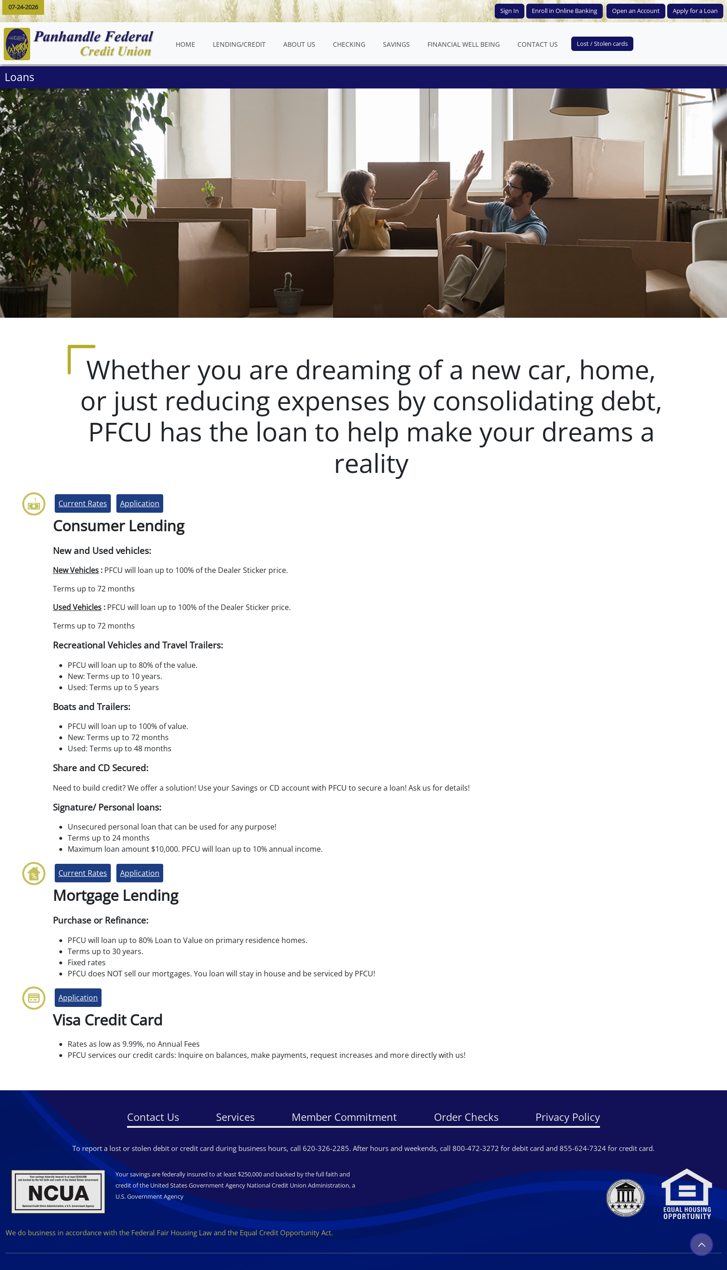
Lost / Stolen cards (602, 43)
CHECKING (349, 44)
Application (139, 503)
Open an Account (636, 10)
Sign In (509, 10)
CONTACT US (542, 44)
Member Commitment (344, 1117)
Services (235, 1117)
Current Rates (82, 503)
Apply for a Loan (695, 10)
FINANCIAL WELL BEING (468, 44)
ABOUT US (303, 44)
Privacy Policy (568, 1117)
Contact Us (153, 1117)
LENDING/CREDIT (239, 44)
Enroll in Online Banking (564, 10)
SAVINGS (396, 44)
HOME (190, 44)
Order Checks (466, 1117)
